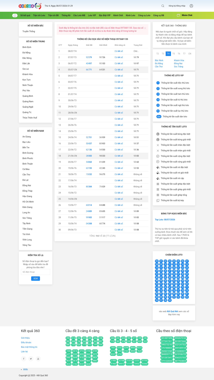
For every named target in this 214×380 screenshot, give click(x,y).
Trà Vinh (26, 234)
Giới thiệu (25, 338)
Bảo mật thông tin (29, 347)
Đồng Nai (26, 185)
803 (89, 186)
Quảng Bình (27, 96)
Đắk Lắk (26, 63)
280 (89, 156)
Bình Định (26, 47)
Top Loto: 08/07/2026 (165, 219)
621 (89, 150)
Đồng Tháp (27, 191)
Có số (119, 51)
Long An (26, 212)
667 (89, 69)
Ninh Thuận (27, 85)
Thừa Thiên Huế (29, 118)
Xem (36, 278)
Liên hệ (24, 351)
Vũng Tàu (26, 245)
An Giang (26, 136)
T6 (179, 53)
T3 (163, 53)
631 (89, 168)
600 (89, 205)
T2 (157, 53)
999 (89, 217)
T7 (184, 53)
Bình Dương (27, 153)
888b (25, 369)
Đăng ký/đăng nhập (177, 6)
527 (89, 137)
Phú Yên (26, 90)
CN (189, 53)
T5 (173, 53)
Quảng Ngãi (27, 107)
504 (89, 143)
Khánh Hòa (27, 74)
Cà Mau (26, 169)
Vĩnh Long (27, 240)
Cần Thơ (26, 174)
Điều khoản (26, 342)
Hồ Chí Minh (28, 202)
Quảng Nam (27, 101)
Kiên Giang (27, 207)
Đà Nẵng (26, 52)
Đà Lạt (25, 180)
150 (89, 174)
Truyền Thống (28, 31)
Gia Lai (25, 69)
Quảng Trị (26, 112)
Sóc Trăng (27, 218)
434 (89, 63)
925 (89, 57)
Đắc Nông (26, 58)
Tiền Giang (27, 229)
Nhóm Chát (184, 15)
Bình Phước (27, 158)
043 (89, 223)
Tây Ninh (26, 223)
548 (89, 162)
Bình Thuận (27, 164)
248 (89, 211)
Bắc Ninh (159, 60)
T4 (168, 53)
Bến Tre (25, 147)
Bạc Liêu (26, 142)
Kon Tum (26, 80)
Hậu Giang (27, 196)
